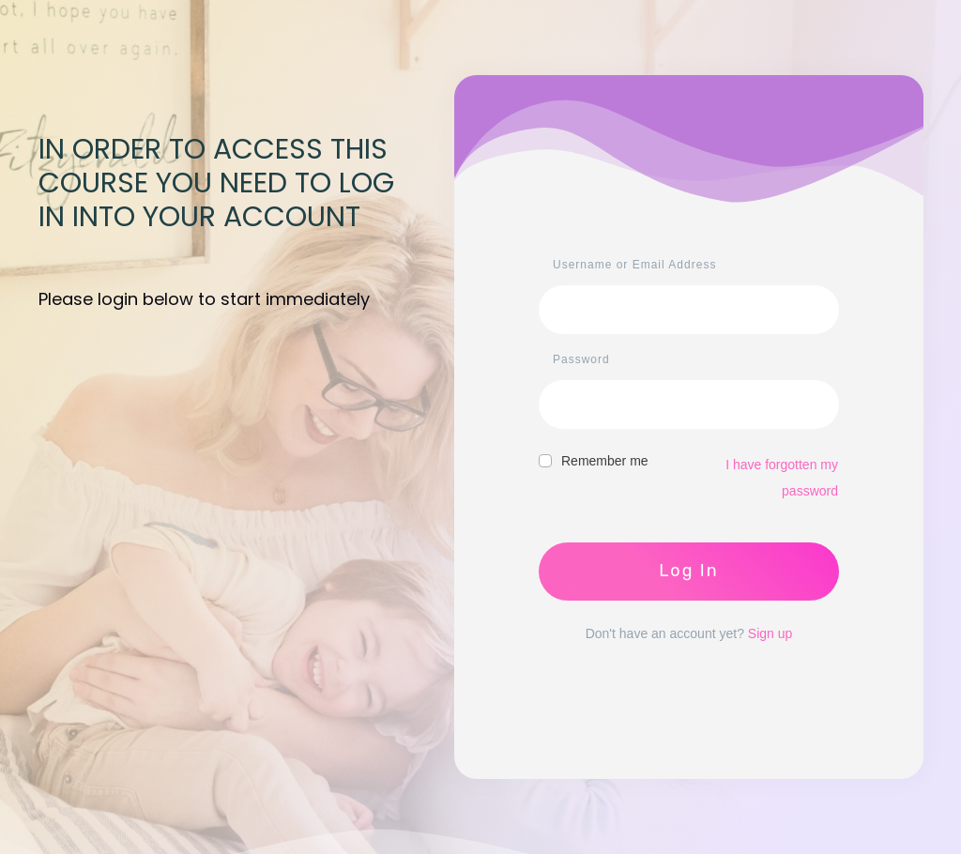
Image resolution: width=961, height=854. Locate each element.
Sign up (770, 633)
